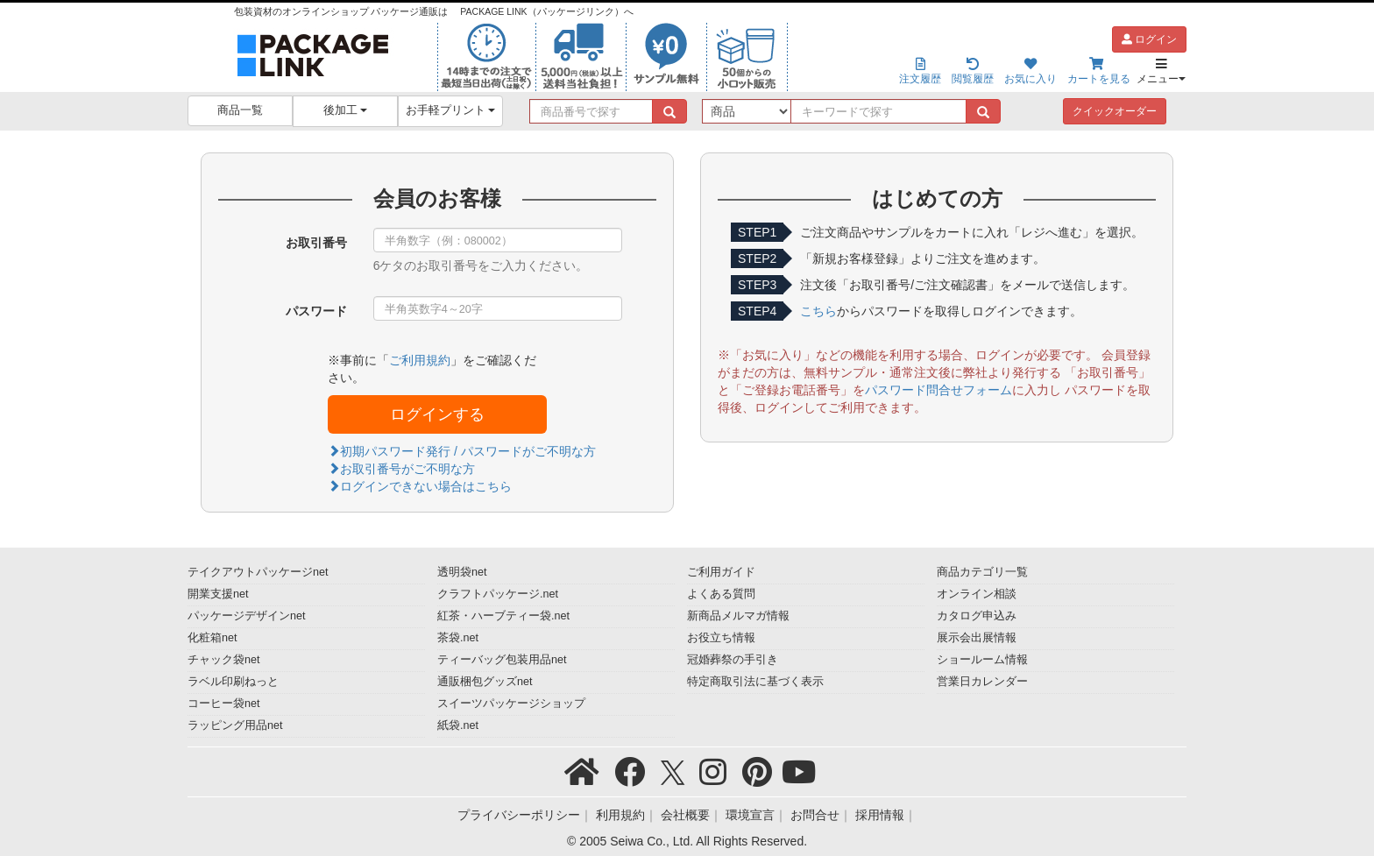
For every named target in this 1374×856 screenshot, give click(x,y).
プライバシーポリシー (518, 815)
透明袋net (462, 572)
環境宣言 (750, 815)
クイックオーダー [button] (1115, 111)
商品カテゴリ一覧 (982, 572)
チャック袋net (224, 660)
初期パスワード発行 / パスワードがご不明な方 (462, 451)
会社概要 (685, 815)
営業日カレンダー (982, 682)
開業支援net (218, 594)
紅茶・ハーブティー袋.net (503, 616)
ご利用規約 (419, 360)
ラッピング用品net (235, 725)
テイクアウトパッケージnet (258, 572)
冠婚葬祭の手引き (732, 660)
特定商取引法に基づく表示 (755, 682)
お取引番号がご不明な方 (401, 469)
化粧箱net (212, 638)
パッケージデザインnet (247, 616)
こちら (818, 311)
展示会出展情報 (976, 638)
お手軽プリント (451, 110)
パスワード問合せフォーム (938, 390)
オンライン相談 (976, 594)
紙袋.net (457, 725)
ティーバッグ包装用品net (502, 660)
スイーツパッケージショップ (511, 703)
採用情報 (879, 815)
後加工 (345, 110)
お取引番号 (316, 243)
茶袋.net (457, 638)
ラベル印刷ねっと (233, 682)
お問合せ (814, 815)
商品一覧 (240, 110)
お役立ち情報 (721, 638)
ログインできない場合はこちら (420, 486)
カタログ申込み (976, 616)
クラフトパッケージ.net (497, 594)
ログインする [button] (437, 414)
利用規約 (620, 815)
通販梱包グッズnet (485, 682)
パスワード (316, 311)
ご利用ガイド (721, 572)
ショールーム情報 (982, 660)
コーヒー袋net (224, 703)
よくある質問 (721, 594)
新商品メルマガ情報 (738, 616)
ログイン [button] (1149, 39)
